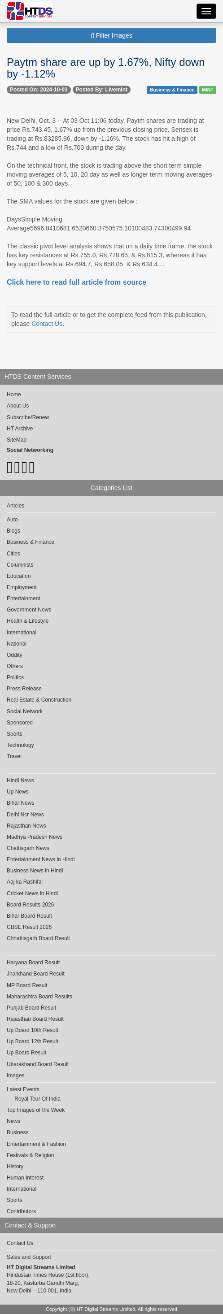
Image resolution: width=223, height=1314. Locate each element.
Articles (15, 506)
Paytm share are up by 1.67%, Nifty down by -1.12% (106, 68)
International (21, 632)
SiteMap (16, 440)
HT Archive (20, 428)
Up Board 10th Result (32, 1030)
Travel (14, 756)
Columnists (20, 565)
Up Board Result (26, 1052)
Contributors (21, 1211)
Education (19, 576)
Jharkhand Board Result (36, 974)
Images (15, 1075)
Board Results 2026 (30, 905)
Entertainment (23, 598)
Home (14, 394)
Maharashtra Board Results (39, 996)
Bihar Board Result (29, 916)
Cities (13, 554)
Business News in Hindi (35, 870)
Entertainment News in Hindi (40, 859)
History (15, 1166)
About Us (18, 406)
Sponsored (20, 723)
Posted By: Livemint (101, 90)
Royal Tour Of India (37, 1099)
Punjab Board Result (31, 1008)
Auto (12, 519)
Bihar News (20, 803)
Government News (29, 610)
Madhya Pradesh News (34, 837)
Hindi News (20, 780)
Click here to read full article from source (76, 282)
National (16, 644)
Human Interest (25, 1178)
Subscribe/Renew (28, 417)
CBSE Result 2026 (29, 927)
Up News (18, 792)
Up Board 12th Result (32, 1041)
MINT (208, 89)
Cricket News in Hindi (32, 893)
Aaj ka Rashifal (25, 882)
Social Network (25, 711)
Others (15, 666)
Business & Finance (172, 89)
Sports (14, 734)
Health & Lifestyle (27, 621)
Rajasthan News (26, 826)
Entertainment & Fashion (36, 1144)
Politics (15, 677)
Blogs (13, 531)
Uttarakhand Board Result (38, 1064)
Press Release (24, 688)
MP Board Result (27, 985)
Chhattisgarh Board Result (38, 938)
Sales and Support (29, 1257)
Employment (22, 587)
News (13, 1121)
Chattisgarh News (28, 848)
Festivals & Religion (30, 1155)
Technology (20, 745)
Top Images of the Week (36, 1110)
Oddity (14, 655)
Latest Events (23, 1089)
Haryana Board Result (33, 962)
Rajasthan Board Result (35, 1019)
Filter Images (111, 35)
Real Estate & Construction (39, 700)
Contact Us (46, 323)
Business (18, 1132)
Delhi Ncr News (25, 814)
